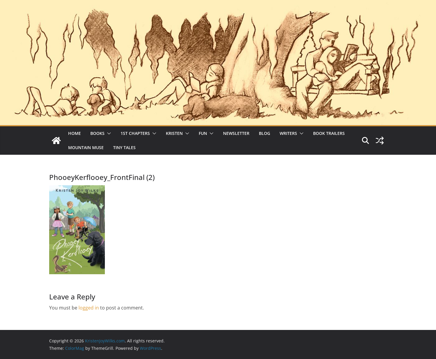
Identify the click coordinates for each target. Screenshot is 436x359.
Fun (203, 133)
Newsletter (236, 133)
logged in (88, 307)
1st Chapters (135, 133)
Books (97, 133)
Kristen (174, 133)
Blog (264, 133)
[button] (108, 133)
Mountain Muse (86, 147)
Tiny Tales (124, 147)
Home (74, 133)
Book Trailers (329, 133)
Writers (288, 133)
